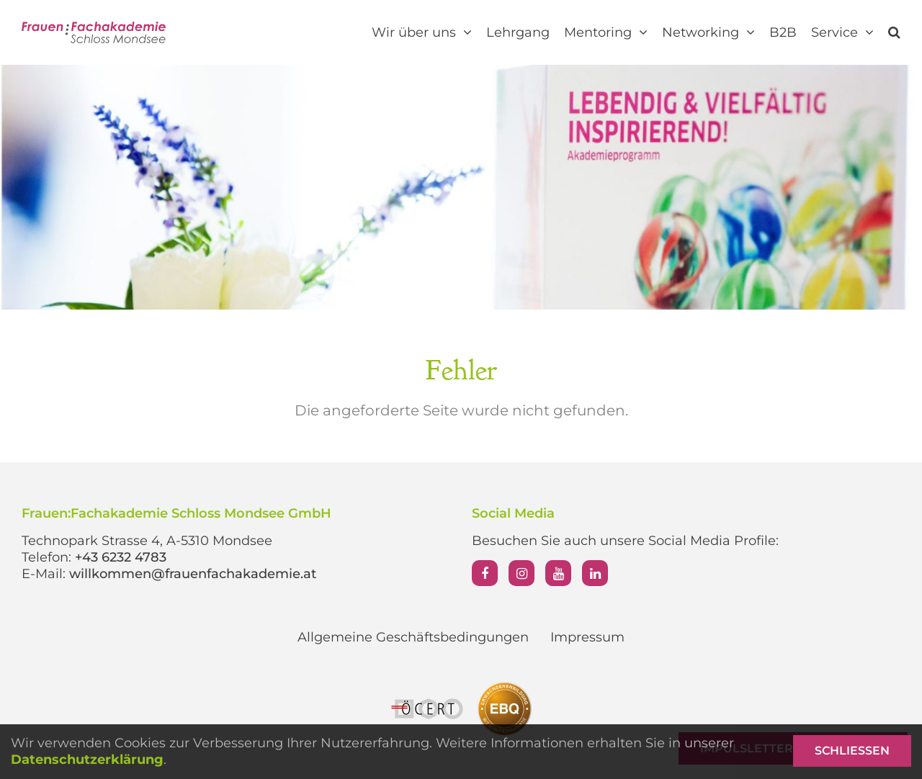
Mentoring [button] (606, 32)
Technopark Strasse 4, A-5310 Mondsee (147, 541)
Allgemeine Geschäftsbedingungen (413, 637)
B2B (783, 32)
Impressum (587, 637)
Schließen (852, 750)
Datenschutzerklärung (87, 759)
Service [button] (842, 32)
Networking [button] (708, 32)
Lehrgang (518, 32)
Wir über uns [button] (422, 32)
